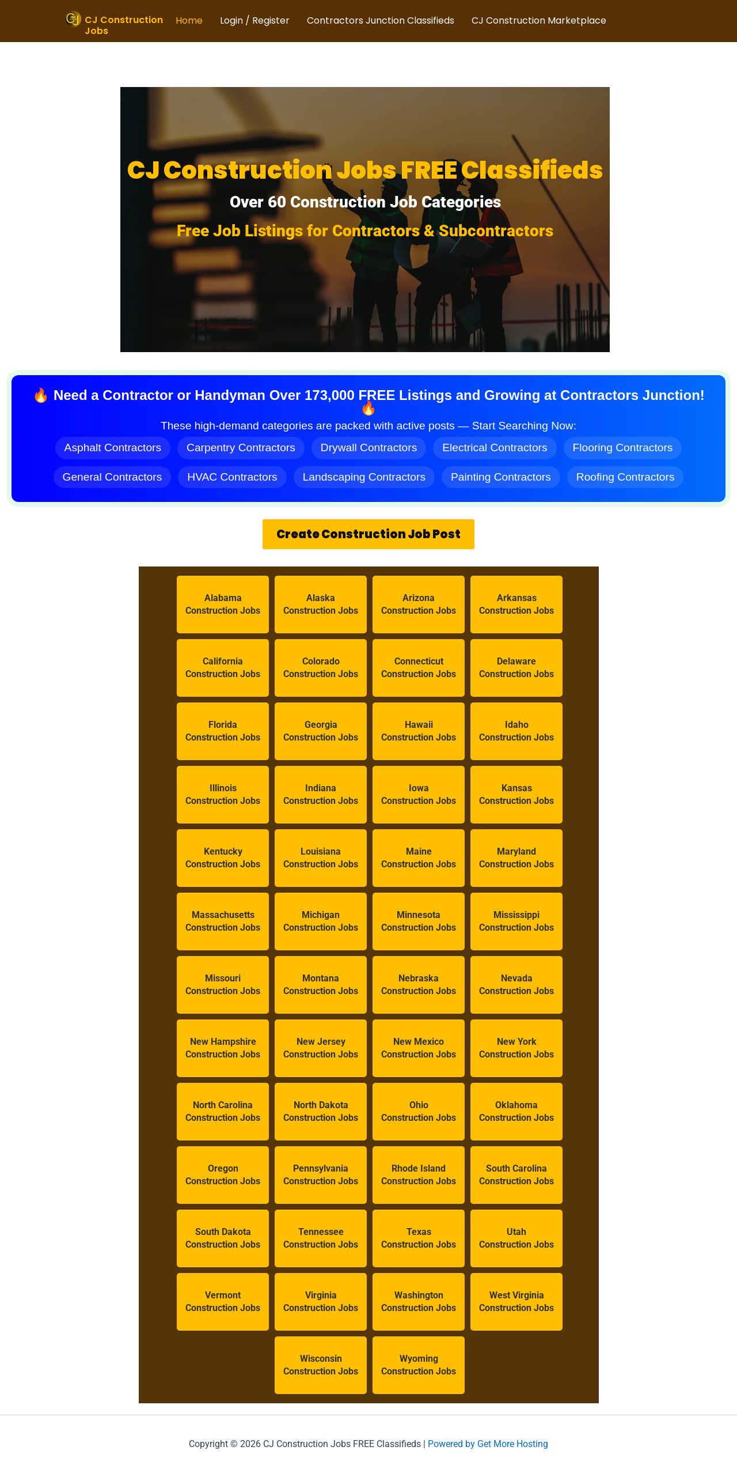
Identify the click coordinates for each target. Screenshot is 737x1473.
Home (189, 20)
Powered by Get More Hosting (488, 1443)
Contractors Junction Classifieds (380, 20)
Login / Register (255, 20)
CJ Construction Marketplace (539, 20)
